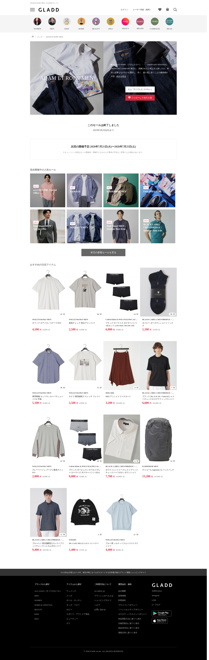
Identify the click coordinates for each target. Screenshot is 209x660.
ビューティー (72, 619)
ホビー (69, 609)
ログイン (124, 10)
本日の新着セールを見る (103, 252)
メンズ (69, 596)
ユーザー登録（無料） (142, 10)
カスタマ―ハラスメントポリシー (132, 614)
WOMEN (38, 600)
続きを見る (121, 76)
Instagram (155, 595)
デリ (68, 623)
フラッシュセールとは (103, 596)
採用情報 (122, 596)
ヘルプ (97, 605)
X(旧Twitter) (157, 591)
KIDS (36, 614)
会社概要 (122, 591)
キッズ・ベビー (73, 605)
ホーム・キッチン (74, 600)
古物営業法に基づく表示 (128, 623)
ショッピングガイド (102, 600)
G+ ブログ (156, 605)
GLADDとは (99, 591)
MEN (36, 596)
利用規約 (122, 600)
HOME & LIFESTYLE (43, 605)
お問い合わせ (100, 609)
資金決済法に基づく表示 (128, 628)
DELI (36, 619)
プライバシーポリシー (127, 605)
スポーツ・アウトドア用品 (77, 614)
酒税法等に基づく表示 (127, 633)
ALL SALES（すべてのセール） (48, 591)
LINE (154, 600)
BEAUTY (38, 609)
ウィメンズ (71, 591)
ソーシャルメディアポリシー (130, 609)
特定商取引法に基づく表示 (129, 619)
